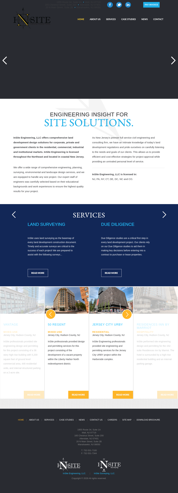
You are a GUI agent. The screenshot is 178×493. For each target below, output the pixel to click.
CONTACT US (96, 420)
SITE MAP (126, 420)
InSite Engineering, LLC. (74, 473)
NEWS (144, 19)
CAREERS (112, 420)
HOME (81, 19)
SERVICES (111, 19)
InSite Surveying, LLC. (104, 473)
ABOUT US (95, 19)
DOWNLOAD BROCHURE (148, 420)
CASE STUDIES (128, 19)
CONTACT (158, 19)
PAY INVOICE (151, 4)
